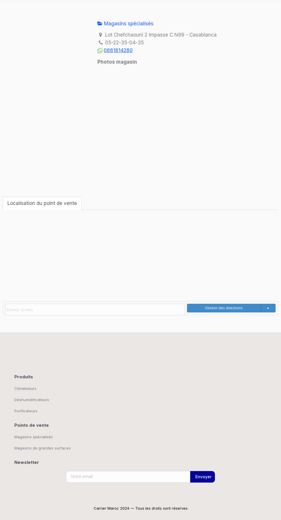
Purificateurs (25, 411)
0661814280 (118, 50)
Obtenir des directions (224, 308)
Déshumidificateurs (31, 399)
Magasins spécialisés (125, 23)
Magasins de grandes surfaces (42, 448)
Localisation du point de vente (42, 203)
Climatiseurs (25, 388)
